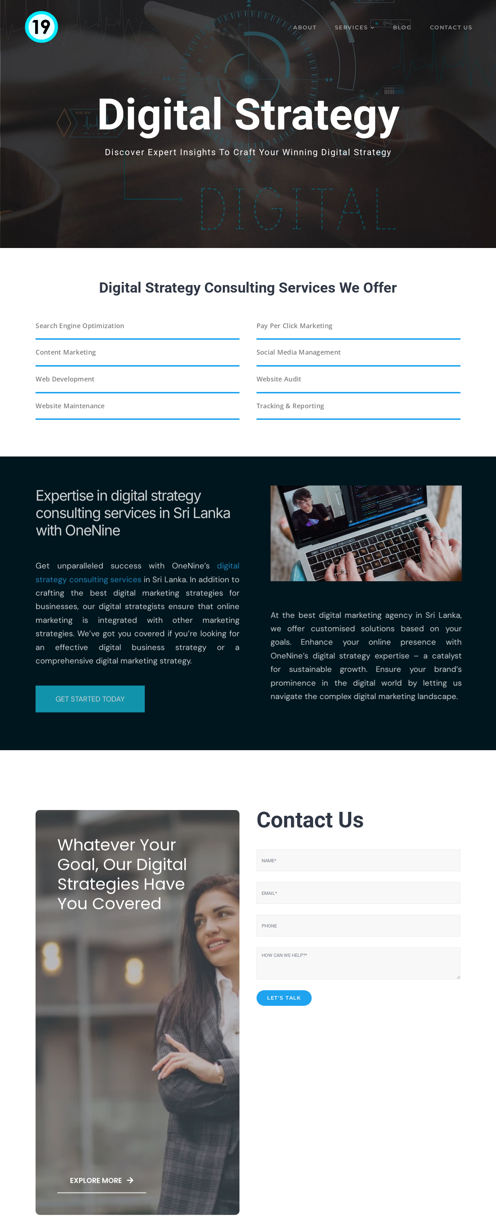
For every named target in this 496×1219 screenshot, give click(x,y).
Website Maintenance (70, 405)
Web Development (65, 379)
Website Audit (279, 379)
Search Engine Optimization (80, 325)
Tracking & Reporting (290, 405)
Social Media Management (299, 352)
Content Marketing (66, 352)
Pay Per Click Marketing (294, 325)
